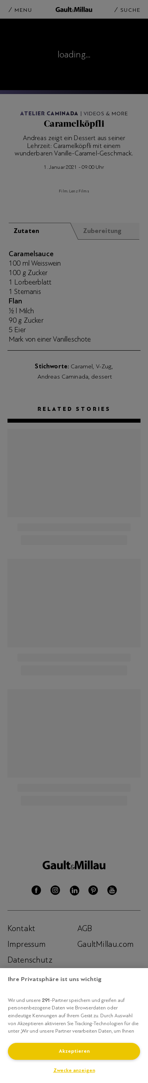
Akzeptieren (74, 1051)
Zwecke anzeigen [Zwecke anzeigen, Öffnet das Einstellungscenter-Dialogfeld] (74, 1070)
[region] (74, 1025)
